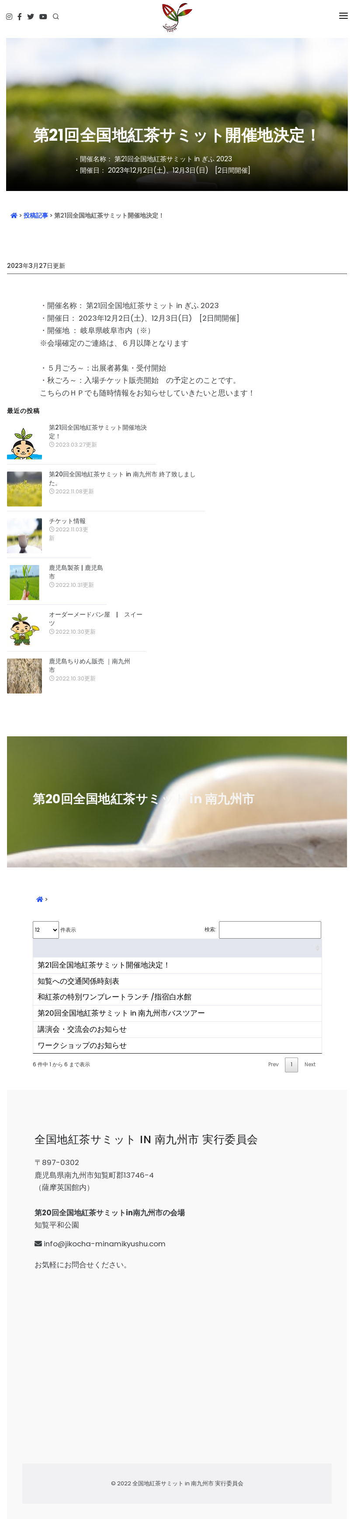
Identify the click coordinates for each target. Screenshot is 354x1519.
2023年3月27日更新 (36, 265)
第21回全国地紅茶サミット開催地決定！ (98, 431)
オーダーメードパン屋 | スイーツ (95, 619)
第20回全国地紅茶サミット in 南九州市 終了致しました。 (122, 478)
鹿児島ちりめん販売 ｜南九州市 (89, 665)
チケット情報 (67, 521)
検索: (263, 930)
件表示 (54, 930)
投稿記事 (36, 215)
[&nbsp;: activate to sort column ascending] (177, 948)
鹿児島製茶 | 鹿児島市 (76, 572)
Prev (273, 1064)
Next (310, 1064)
